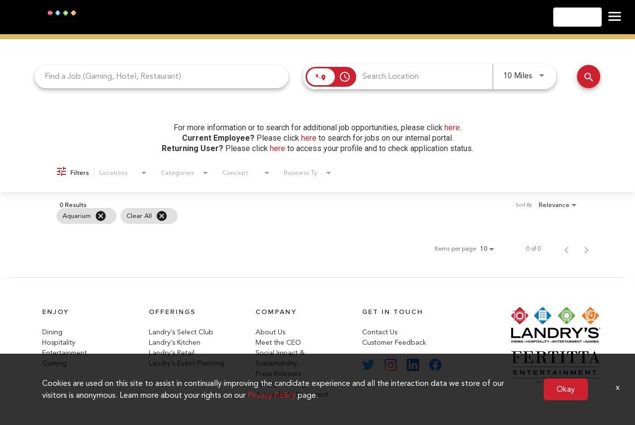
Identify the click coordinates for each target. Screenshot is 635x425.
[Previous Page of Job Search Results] (566, 249)
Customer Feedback (394, 342)
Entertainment (64, 353)
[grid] (298, 216)
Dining (52, 332)
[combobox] (161, 76)
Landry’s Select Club (181, 332)
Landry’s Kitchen (174, 342)
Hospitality (58, 342)
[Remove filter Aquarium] (101, 216)
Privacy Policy (272, 395)
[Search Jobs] (588, 76)
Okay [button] (566, 389)
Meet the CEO (278, 342)
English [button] (577, 17)
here (452, 127)
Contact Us (379, 332)
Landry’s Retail (171, 353)
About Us (270, 332)
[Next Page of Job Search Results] (586, 249)
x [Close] (618, 387)
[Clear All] (162, 216)
